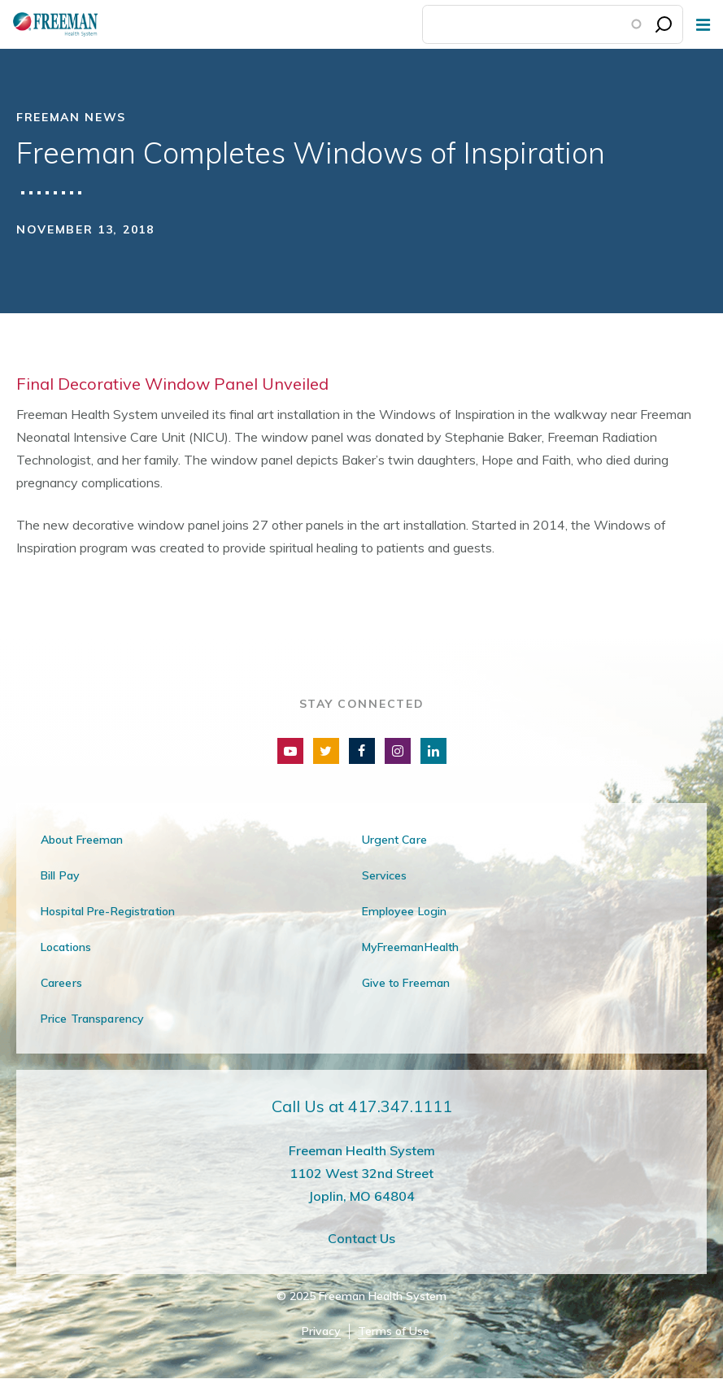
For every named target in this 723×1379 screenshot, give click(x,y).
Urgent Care (394, 839)
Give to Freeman (406, 982)
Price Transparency (92, 1018)
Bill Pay (60, 875)
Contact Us (361, 1238)
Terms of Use (393, 1331)
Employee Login (404, 911)
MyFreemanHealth (410, 947)
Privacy (321, 1331)
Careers (61, 982)
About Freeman (82, 839)
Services (384, 875)
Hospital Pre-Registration (108, 911)
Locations (66, 947)
